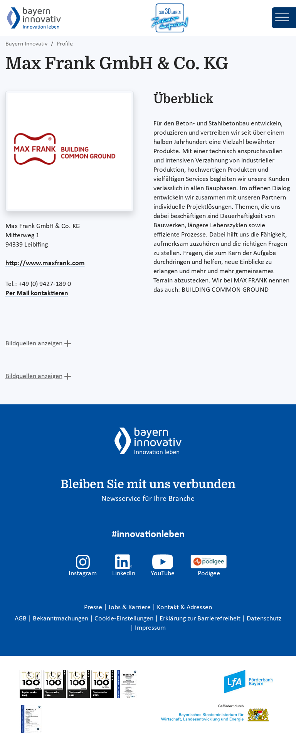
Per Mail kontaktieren (36, 293)
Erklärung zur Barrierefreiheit (201, 618)
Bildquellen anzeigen (33, 343)
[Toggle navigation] (284, 17)
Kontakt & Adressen (184, 607)
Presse (94, 607)
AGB (21, 618)
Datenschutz (264, 618)
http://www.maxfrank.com (45, 263)
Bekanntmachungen (61, 618)
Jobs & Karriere (130, 607)
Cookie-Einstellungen (123, 618)
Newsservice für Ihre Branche (148, 499)
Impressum (150, 628)
